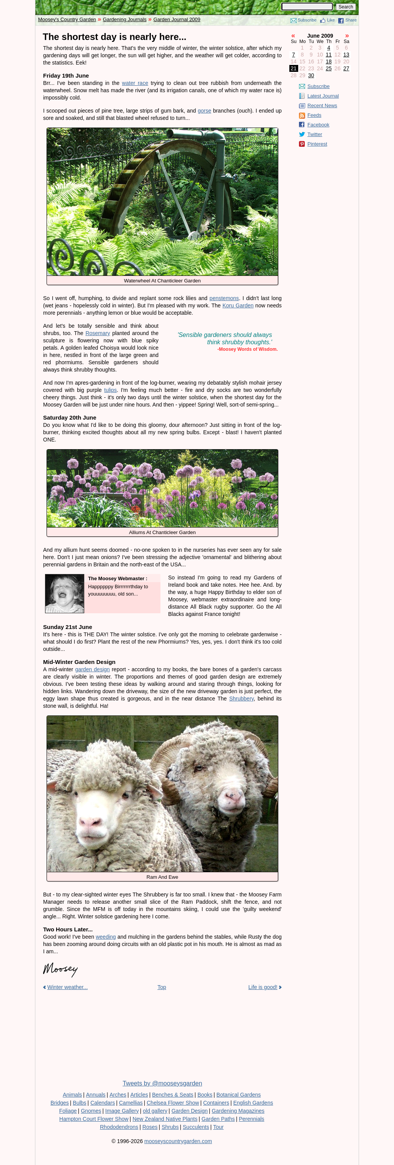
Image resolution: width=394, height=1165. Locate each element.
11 (329, 54)
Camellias (130, 1103)
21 (293, 68)
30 (311, 75)
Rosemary (97, 333)
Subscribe (307, 20)
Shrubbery (241, 698)
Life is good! (263, 987)
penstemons (224, 298)
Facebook (318, 125)
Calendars (102, 1103)
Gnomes (91, 1111)
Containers (216, 1103)
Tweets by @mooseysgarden (162, 1083)
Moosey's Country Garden (67, 19)
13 (346, 54)
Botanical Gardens (239, 1095)
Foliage (68, 1111)
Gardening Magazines (238, 1111)
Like (331, 20)
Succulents (196, 1127)
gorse (204, 111)
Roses (150, 1127)
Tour (218, 1127)
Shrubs (170, 1127)
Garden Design (190, 1111)
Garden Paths (218, 1119)
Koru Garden (238, 305)
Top (161, 987)
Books (204, 1095)
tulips (110, 390)
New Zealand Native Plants (164, 1119)
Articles (139, 1095)
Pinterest (317, 144)
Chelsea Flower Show (173, 1103)
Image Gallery (122, 1111)
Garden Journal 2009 (177, 19)
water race (135, 83)
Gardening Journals (124, 19)
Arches (118, 1095)
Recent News (322, 105)
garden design (92, 669)
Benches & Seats (172, 1095)
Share (351, 20)
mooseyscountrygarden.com (178, 1141)
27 (346, 68)
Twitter (314, 134)
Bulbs (79, 1103)
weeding (106, 937)
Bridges (59, 1103)
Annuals (96, 1095)
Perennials (251, 1119)
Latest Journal (323, 96)
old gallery (155, 1111)
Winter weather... (67, 987)
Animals (72, 1095)
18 (329, 61)
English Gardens (253, 1103)
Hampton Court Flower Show (94, 1119)
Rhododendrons (119, 1127)
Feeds (314, 115)
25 (329, 68)
